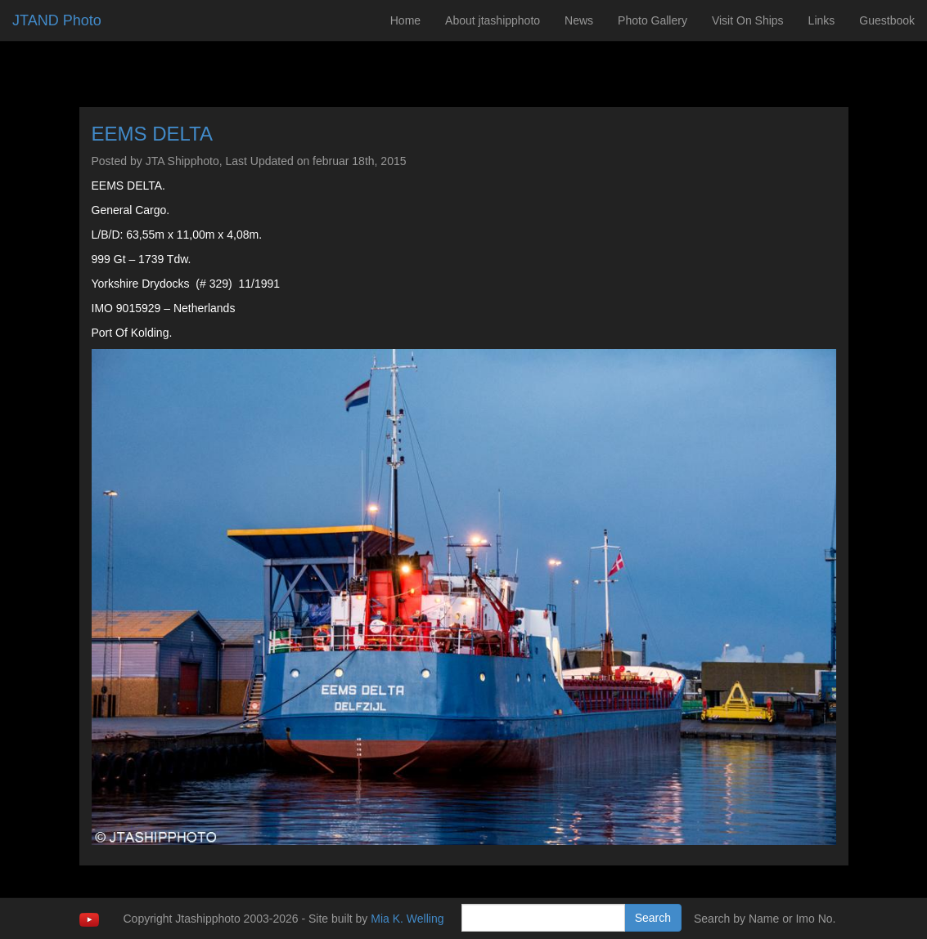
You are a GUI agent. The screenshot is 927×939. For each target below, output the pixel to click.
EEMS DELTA (152, 134)
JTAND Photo (56, 20)
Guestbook (887, 20)
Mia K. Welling (407, 918)
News (579, 20)
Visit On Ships (748, 20)
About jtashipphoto (492, 20)
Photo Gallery (652, 20)
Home (405, 20)
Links (821, 20)
